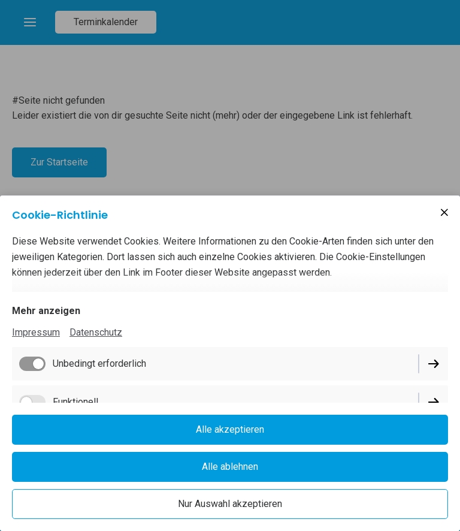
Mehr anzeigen (46, 310)
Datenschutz (95, 332)
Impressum (36, 332)
